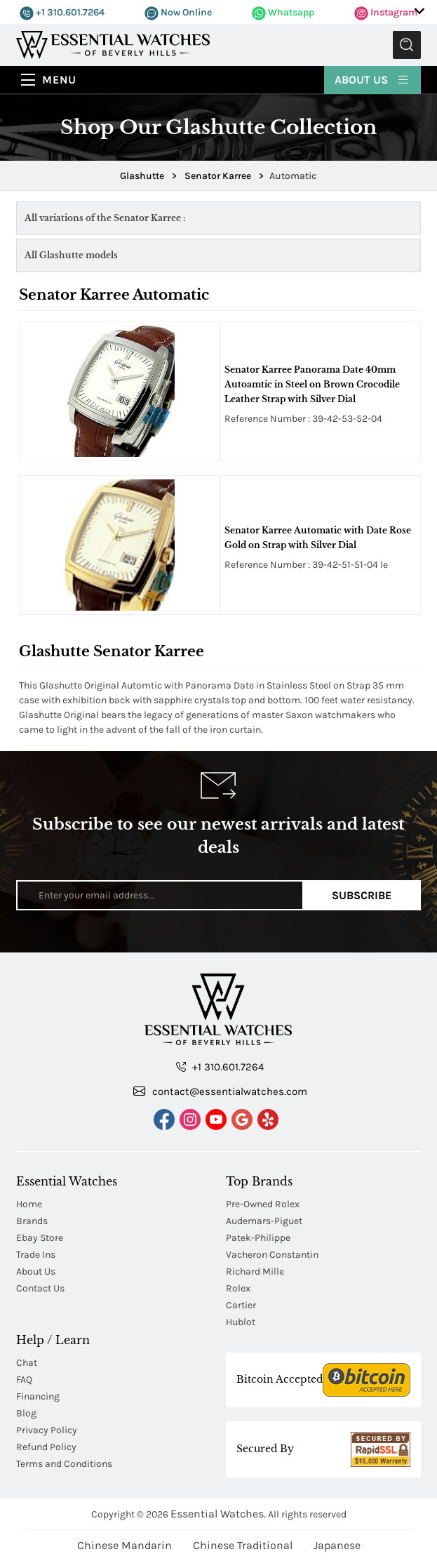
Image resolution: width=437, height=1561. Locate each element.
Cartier (241, 1305)
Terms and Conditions (64, 1464)
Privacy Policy (46, 1430)
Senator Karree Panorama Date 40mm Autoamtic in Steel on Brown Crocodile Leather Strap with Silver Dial (312, 384)
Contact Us (40, 1288)
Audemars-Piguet (264, 1221)
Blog (26, 1413)
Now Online (178, 12)
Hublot (240, 1322)
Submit (407, 45)
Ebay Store (39, 1238)
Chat (26, 1363)
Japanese (337, 1545)
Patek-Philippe (258, 1238)
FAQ (24, 1380)
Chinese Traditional (243, 1545)
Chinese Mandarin (124, 1545)
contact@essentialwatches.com (220, 1091)
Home (29, 1204)
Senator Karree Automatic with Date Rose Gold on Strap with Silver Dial (317, 537)
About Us (372, 79)
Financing (38, 1396)
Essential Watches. (218, 1513)
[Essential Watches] (113, 44)
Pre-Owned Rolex (263, 1204)
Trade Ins (35, 1255)
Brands (32, 1221)
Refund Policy (46, 1447)
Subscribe (361, 895)
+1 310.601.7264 (62, 12)
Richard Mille (255, 1271)
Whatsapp (283, 12)
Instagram (385, 12)
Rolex (238, 1288)
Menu (59, 79)
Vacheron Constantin (272, 1255)
